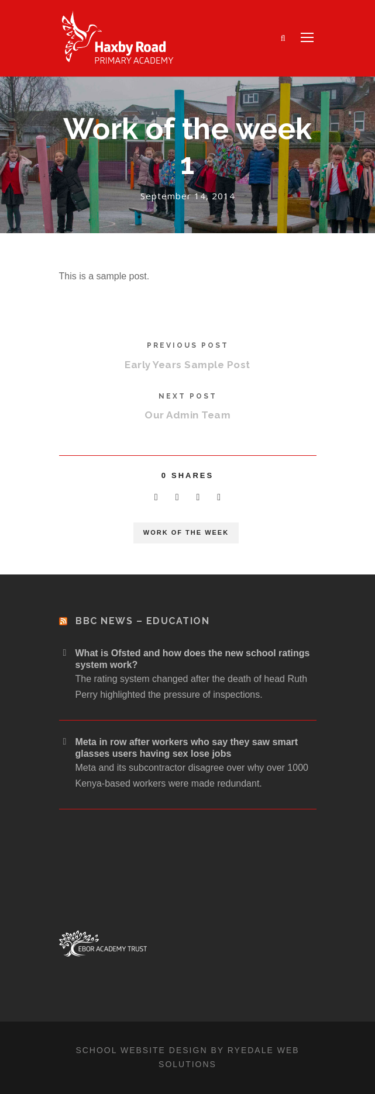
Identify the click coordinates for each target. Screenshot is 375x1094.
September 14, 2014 (187, 196)
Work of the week (186, 532)
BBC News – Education (142, 620)
